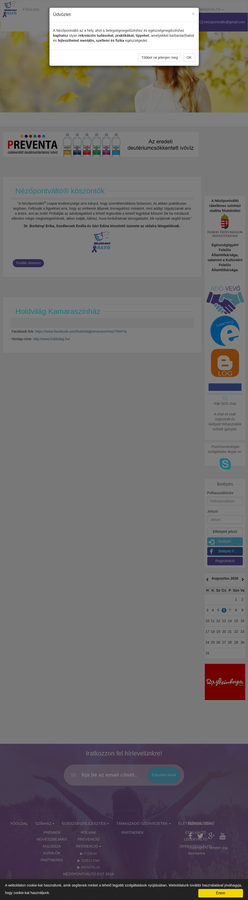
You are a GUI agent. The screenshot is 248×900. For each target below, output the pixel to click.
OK (189, 57)
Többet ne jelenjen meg (159, 57)
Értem (220, 893)
